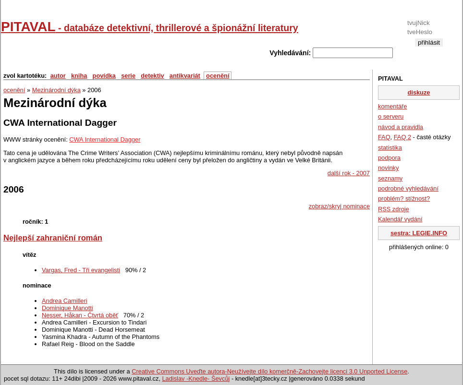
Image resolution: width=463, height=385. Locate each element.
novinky (388, 167)
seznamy (390, 178)
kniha (79, 75)
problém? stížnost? (404, 198)
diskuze (419, 92)
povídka (104, 75)
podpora (389, 157)
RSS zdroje (393, 209)
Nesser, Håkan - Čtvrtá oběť (80, 315)
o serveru (390, 116)
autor (58, 75)
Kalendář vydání (400, 219)
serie (128, 75)
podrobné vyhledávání (408, 188)
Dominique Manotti (67, 308)
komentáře (392, 106)
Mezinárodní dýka (56, 90)
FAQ (384, 137)
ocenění (217, 75)
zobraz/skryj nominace (339, 206)
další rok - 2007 (349, 173)
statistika (390, 147)
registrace (428, 50)
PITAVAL (149, 26)
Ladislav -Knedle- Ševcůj (196, 378)
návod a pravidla (400, 127)
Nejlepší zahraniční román (52, 237)
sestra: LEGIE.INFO (418, 233)
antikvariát (185, 75)
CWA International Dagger (104, 139)
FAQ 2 (402, 137)
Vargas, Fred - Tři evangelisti (81, 270)
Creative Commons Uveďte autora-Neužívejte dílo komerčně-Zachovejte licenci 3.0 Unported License (269, 371)
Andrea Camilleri (64, 300)
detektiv (152, 75)
